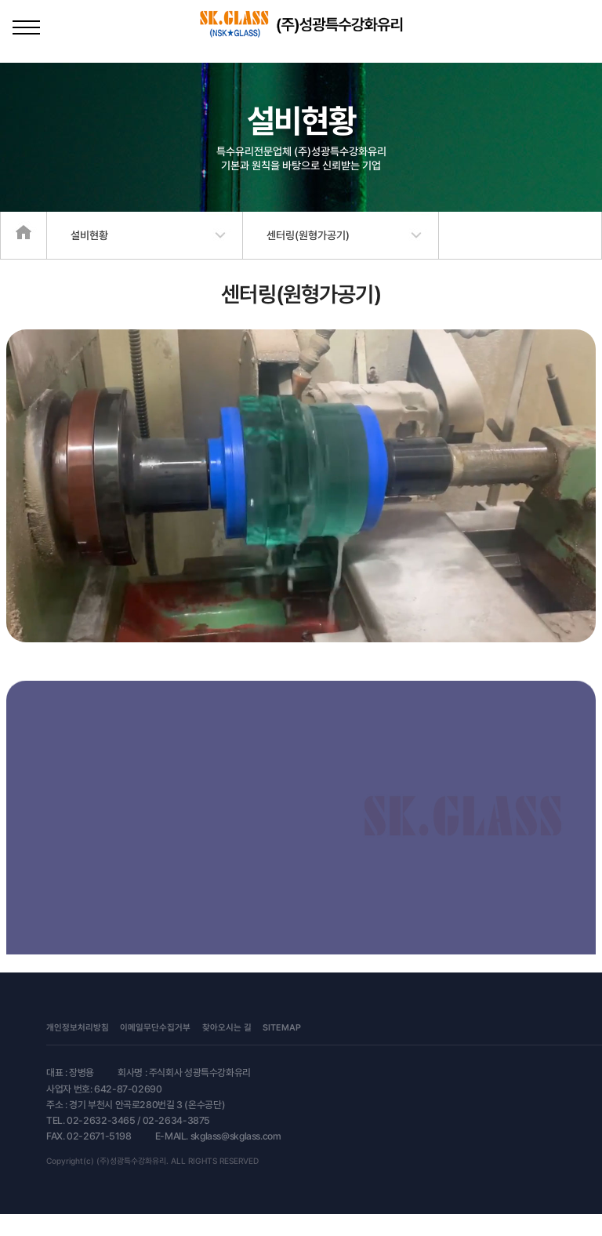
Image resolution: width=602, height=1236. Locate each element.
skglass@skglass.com (235, 1136)
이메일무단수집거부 (155, 1027)
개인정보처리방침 (77, 1027)
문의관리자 (331, 1027)
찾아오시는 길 (227, 1027)
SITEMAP (282, 1027)
